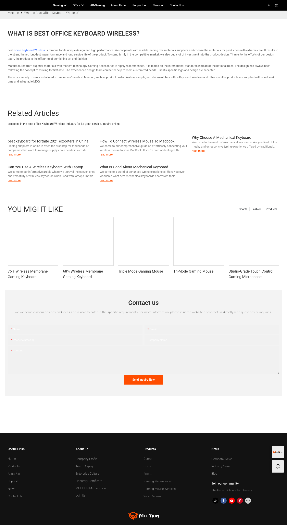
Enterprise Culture (87, 473)
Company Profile (87, 459)
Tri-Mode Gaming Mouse (193, 271)
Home (12, 459)
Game (147, 459)
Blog (214, 473)
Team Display (84, 466)
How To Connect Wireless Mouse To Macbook (137, 141)
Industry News (220, 466)
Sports (243, 209)
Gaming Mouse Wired (158, 481)
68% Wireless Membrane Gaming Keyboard (83, 274)
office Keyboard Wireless (29, 50)
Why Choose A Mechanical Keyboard (221, 137)
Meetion (13, 13)
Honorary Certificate (89, 481)
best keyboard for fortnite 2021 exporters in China (48, 141)
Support (13, 481)
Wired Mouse (152, 496)
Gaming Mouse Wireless (160, 489)
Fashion (257, 209)
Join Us (81, 495)
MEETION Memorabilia (91, 488)
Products (271, 209)
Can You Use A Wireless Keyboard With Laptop (45, 167)
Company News (222, 459)
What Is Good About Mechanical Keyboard (134, 167)
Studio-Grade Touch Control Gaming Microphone (251, 274)
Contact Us (15, 496)
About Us (14, 474)
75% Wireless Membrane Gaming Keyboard (28, 274)
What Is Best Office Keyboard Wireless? (51, 13)
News (11, 489)
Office (147, 466)
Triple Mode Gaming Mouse (140, 271)
